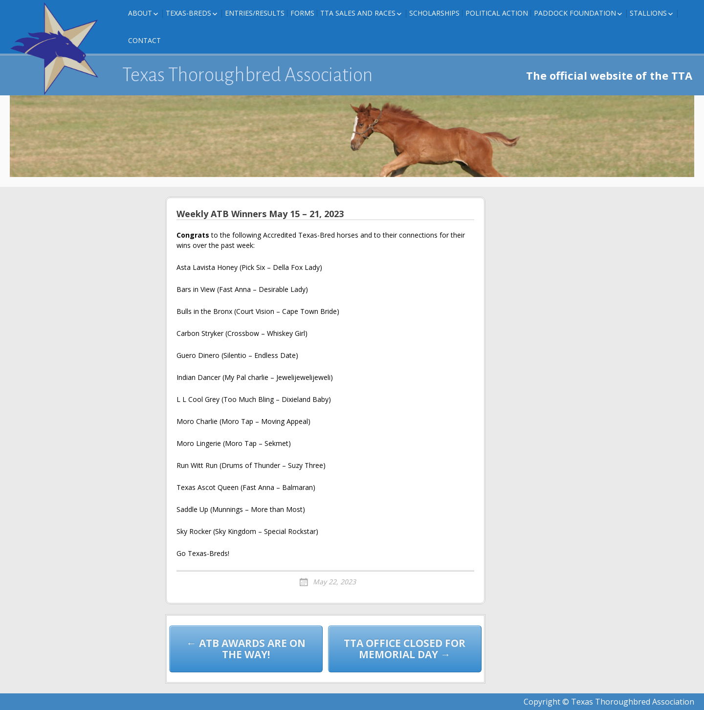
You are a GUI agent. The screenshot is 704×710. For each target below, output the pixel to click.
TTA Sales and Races (358, 13)
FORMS (302, 13)
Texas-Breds (188, 13)
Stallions (648, 13)
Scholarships (434, 13)
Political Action (496, 13)
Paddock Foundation (575, 13)
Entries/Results (255, 13)
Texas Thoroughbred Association (247, 75)
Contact (144, 40)
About (140, 13)
